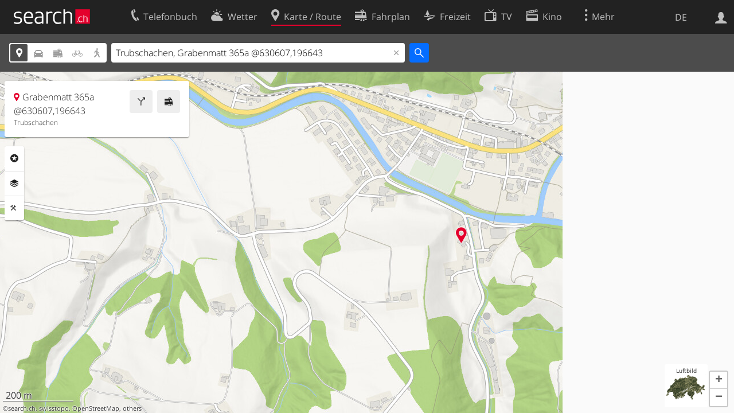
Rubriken (14, 158)
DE (681, 17)
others (132, 408)
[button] (718, 380)
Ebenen (14, 184)
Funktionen (14, 208)
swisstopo (54, 408)
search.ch (22, 408)
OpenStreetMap (95, 408)
